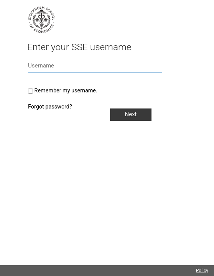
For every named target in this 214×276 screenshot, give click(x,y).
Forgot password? (50, 107)
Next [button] (131, 114)
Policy (202, 270)
